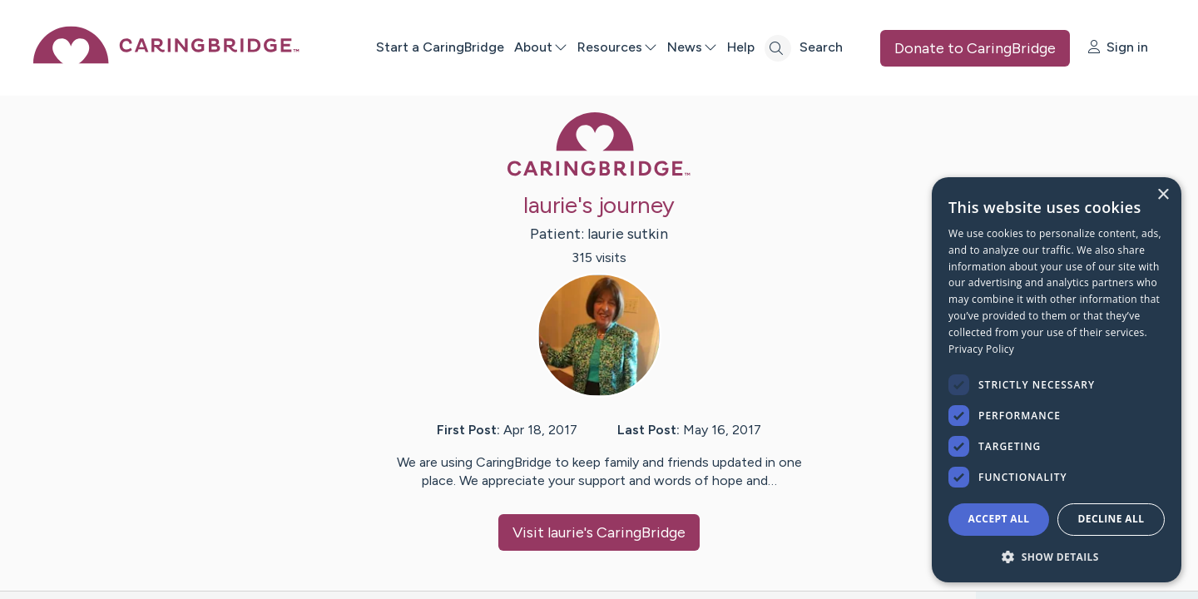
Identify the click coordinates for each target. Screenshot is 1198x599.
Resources (617, 47)
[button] (1056, 556)
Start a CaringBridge (440, 47)
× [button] (1162, 195)
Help (741, 47)
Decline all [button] (1111, 519)
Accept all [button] (999, 519)
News (692, 47)
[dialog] (1056, 379)
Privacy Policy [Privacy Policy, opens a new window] (981, 349)
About (540, 47)
